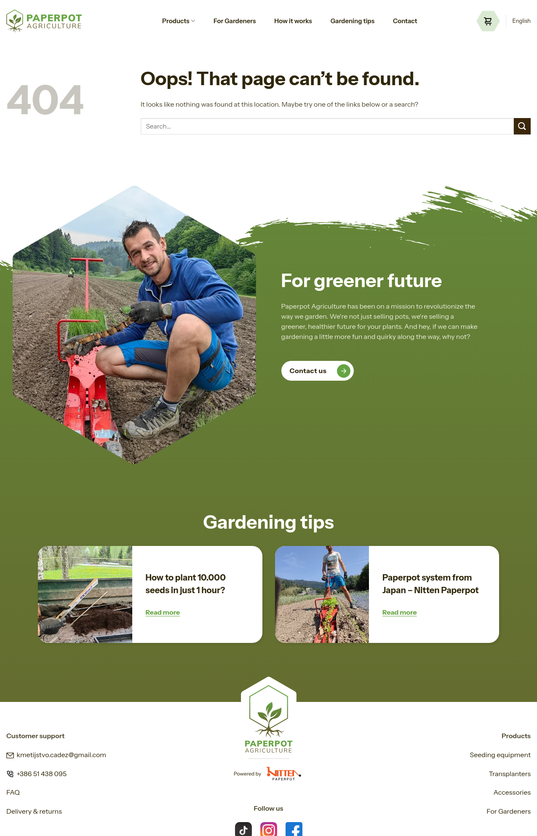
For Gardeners (235, 21)
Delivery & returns (34, 811)
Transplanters (510, 773)
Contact (405, 21)
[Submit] (522, 126)
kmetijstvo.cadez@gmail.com (56, 754)
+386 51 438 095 (36, 773)
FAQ (13, 792)
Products (178, 21)
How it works (293, 21)
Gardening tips (352, 21)
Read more (163, 612)
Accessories (512, 792)
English (522, 21)
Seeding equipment (500, 754)
